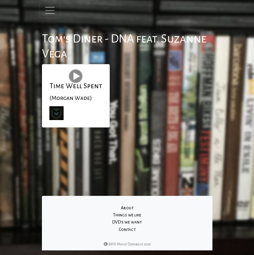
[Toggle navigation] (49, 10)
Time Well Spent (75, 86)
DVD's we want (127, 222)
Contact (127, 229)
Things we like (127, 214)
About (127, 207)
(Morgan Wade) (70, 98)
